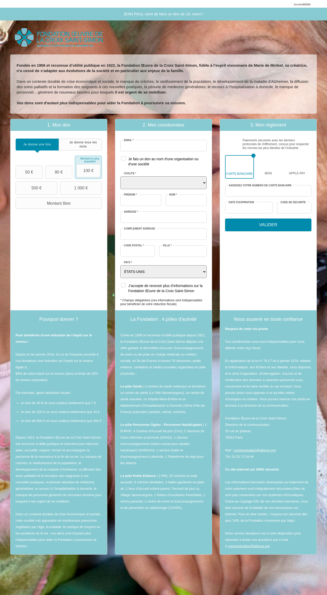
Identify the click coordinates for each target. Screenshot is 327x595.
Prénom (130, 194)
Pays (128, 262)
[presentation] (37, 144)
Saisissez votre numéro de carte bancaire (260, 185)
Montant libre (44, 203)
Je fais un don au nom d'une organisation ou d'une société (163, 161)
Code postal (134, 245)
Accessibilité (302, 4)
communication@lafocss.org (255, 450)
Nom (173, 194)
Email (129, 140)
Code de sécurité (293, 202)
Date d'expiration (241, 202)
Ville (167, 245)
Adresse (131, 211)
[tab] (37, 145)
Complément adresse (139, 228)
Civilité (130, 173)
